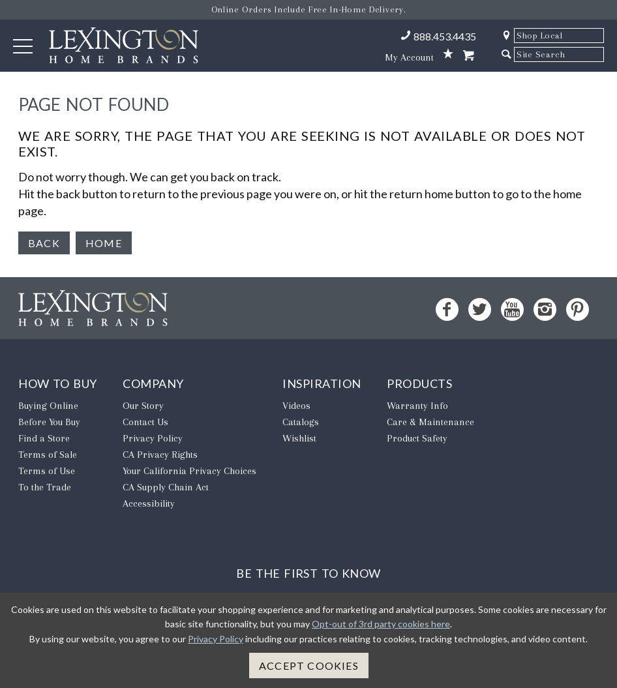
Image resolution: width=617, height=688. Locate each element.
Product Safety (417, 438)
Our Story (143, 405)
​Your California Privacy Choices (189, 471)
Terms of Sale (47, 454)
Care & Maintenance (430, 422)
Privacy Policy (153, 438)
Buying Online (48, 405)
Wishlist (299, 438)
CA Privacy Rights (160, 454)
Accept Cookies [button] (309, 665)
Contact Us (145, 422)
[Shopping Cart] (468, 56)
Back (44, 243)
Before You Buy (49, 422)
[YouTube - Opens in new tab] (512, 309)
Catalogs (300, 422)
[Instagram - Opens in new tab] (545, 309)
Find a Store (44, 438)
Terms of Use (46, 471)
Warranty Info (417, 405)
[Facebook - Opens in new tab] (447, 309)
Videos (296, 405)
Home (103, 243)
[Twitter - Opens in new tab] (479, 309)
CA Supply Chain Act (166, 487)
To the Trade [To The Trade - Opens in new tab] (44, 487)
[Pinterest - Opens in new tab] (577, 309)
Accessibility (149, 503)
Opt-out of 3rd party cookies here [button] (381, 623)
